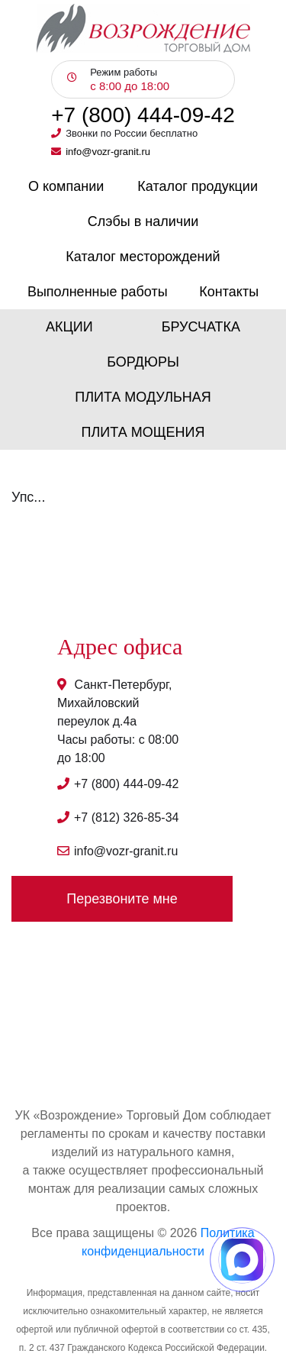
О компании (66, 186)
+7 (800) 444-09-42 (143, 115)
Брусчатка (201, 326)
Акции (69, 326)
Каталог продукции (197, 186)
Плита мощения (143, 432)
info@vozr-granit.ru (108, 151)
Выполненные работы (97, 291)
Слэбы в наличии (143, 221)
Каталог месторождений (143, 256)
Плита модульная (143, 397)
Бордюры (143, 362)
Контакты (229, 291)
